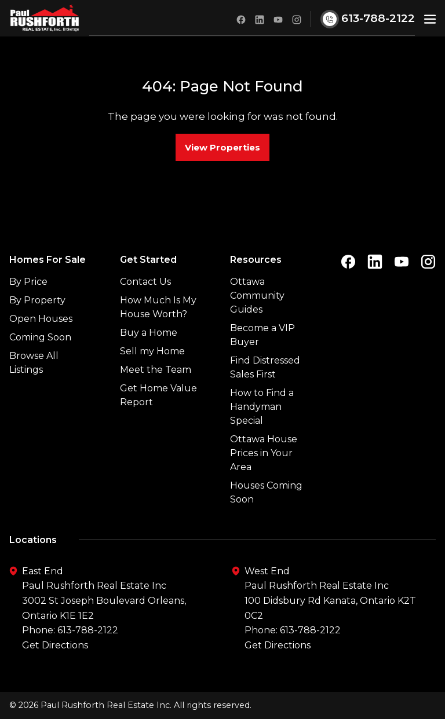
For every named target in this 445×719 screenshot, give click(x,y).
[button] (430, 18)
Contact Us (145, 281)
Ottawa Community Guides (257, 295)
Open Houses (40, 318)
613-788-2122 (87, 630)
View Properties (222, 147)
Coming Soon (40, 337)
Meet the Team (155, 369)
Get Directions (55, 645)
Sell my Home (152, 351)
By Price (28, 281)
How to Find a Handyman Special (262, 406)
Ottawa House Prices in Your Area (263, 453)
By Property (37, 300)
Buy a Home (148, 332)
